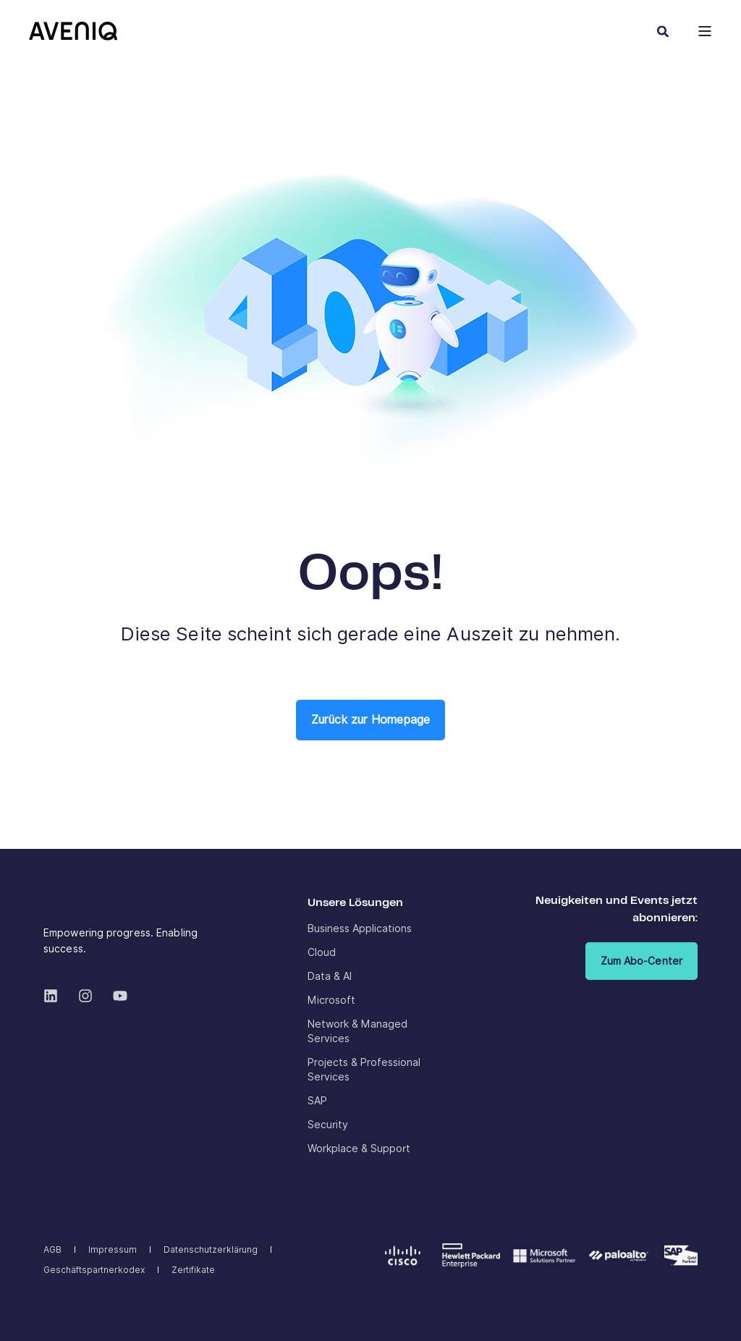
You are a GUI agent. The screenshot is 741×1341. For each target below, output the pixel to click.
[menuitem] (360, 929)
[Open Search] (663, 31)
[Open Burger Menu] (704, 31)
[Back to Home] (73, 30)
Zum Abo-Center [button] (641, 961)
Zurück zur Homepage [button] (370, 720)
